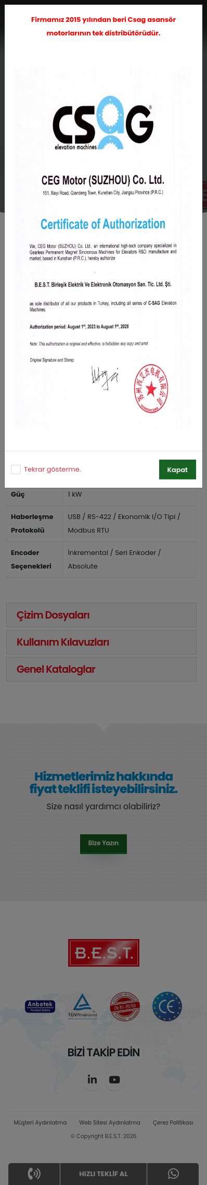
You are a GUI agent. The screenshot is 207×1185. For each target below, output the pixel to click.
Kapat (177, 469)
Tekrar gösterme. (52, 469)
